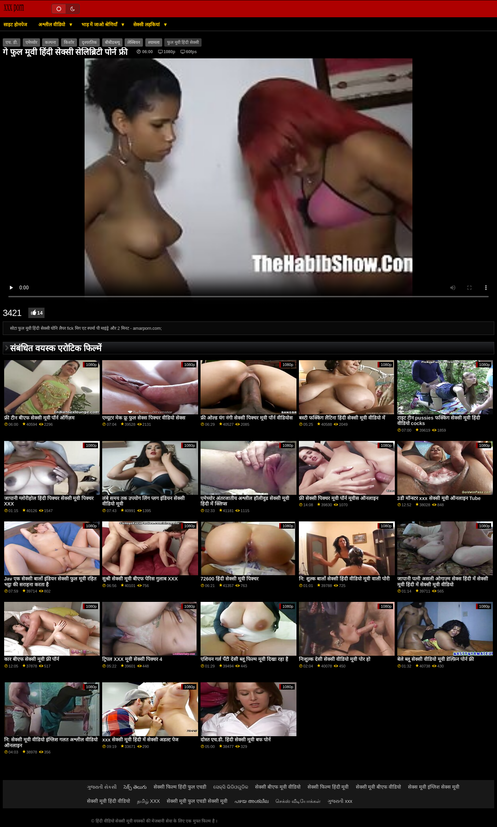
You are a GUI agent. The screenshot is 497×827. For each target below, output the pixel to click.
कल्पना (50, 42)
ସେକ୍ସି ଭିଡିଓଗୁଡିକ (230, 787)
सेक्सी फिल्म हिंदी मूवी (328, 787)
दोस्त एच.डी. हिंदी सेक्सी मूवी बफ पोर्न (236, 739)
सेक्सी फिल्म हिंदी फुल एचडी (180, 787)
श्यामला (153, 42)
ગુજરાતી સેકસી (102, 787)
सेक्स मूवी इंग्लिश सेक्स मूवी (433, 787)
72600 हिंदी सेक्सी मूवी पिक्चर (230, 578)
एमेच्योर (31, 42)
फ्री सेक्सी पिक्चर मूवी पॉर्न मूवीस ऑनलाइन (338, 498)
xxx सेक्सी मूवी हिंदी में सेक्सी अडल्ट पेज (140, 739)
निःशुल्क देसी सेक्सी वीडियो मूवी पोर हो (334, 659)
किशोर (69, 42)
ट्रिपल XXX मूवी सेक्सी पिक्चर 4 (132, 659)
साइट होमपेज (15, 24)
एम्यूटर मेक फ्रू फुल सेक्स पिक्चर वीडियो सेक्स (143, 418)
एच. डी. (12, 42)
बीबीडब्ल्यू (112, 42)
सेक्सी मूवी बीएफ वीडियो (378, 787)
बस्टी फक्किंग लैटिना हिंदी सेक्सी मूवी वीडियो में (342, 418)
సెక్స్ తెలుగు (135, 787)
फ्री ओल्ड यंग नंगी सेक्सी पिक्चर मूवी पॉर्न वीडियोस (247, 418)
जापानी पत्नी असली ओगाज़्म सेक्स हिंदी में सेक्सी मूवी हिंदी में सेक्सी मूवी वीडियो (442, 581)
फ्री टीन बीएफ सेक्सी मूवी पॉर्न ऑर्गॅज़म (39, 418)
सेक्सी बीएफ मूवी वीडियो (278, 787)
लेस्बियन (133, 42)
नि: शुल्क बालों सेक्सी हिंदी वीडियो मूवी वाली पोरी (344, 578)
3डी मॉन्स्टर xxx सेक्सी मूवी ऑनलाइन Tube (439, 498)
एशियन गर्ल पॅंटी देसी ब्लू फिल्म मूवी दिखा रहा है (244, 659)
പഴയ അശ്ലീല (251, 801)
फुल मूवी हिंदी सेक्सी (182, 42)
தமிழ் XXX (148, 801)
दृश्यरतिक (89, 42)
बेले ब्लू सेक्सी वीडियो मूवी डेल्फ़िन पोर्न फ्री (435, 659)
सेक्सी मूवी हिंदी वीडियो (108, 801)
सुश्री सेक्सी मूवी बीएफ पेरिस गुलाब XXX (140, 578)
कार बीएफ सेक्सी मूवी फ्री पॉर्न (31, 659)
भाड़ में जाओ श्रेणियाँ (100, 24)
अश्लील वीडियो (52, 24)
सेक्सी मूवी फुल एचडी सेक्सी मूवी (197, 801)
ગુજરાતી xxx (340, 801)
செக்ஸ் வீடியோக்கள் (298, 801)
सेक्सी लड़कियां (147, 24)
